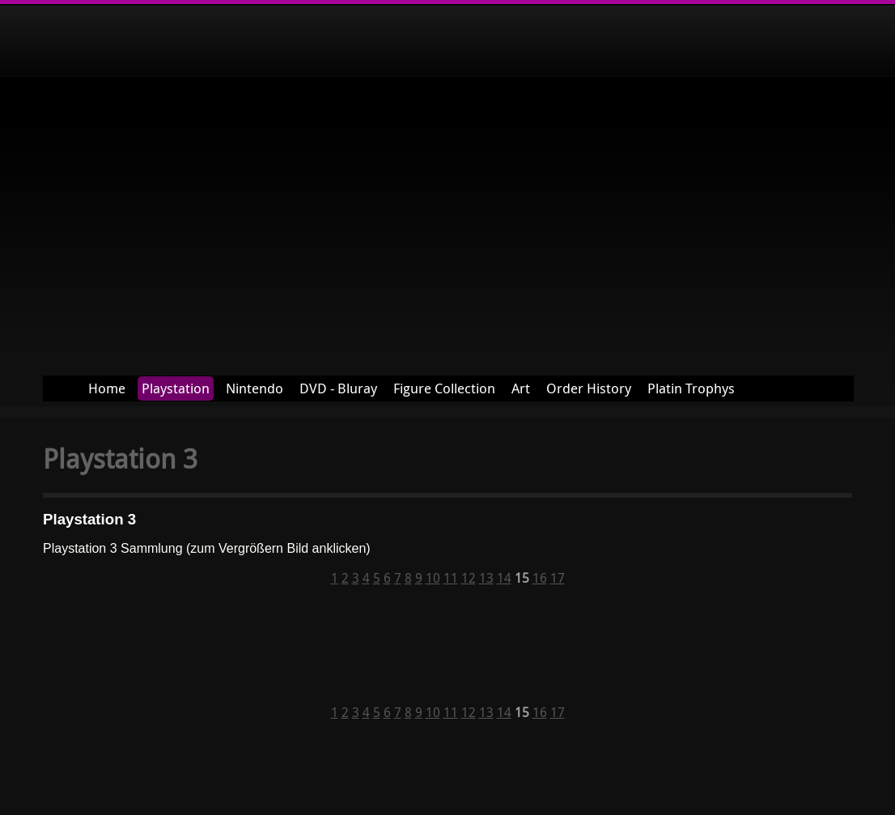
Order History (588, 388)
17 (557, 578)
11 (450, 578)
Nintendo (254, 388)
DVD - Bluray (338, 388)
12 (468, 578)
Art (520, 388)
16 (539, 578)
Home (106, 388)
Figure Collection (444, 388)
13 (486, 578)
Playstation (176, 388)
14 (504, 578)
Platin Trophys (691, 388)
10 (433, 578)
